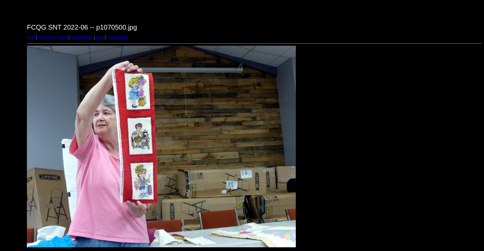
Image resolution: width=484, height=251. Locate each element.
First (31, 37)
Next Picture (81, 37)
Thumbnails (117, 37)
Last (100, 37)
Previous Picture (52, 37)
